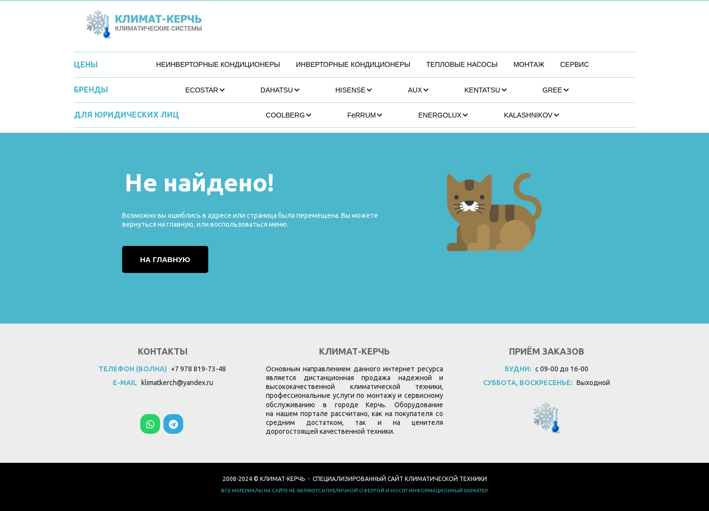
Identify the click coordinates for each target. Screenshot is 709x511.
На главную (165, 259)
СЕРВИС (574, 64)
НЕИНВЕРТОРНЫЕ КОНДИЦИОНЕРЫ (218, 64)
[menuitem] (218, 64)
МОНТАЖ (529, 64)
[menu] (372, 64)
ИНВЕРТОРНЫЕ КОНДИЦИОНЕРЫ (353, 64)
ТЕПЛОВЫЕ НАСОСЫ (461, 64)
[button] (205, 90)
